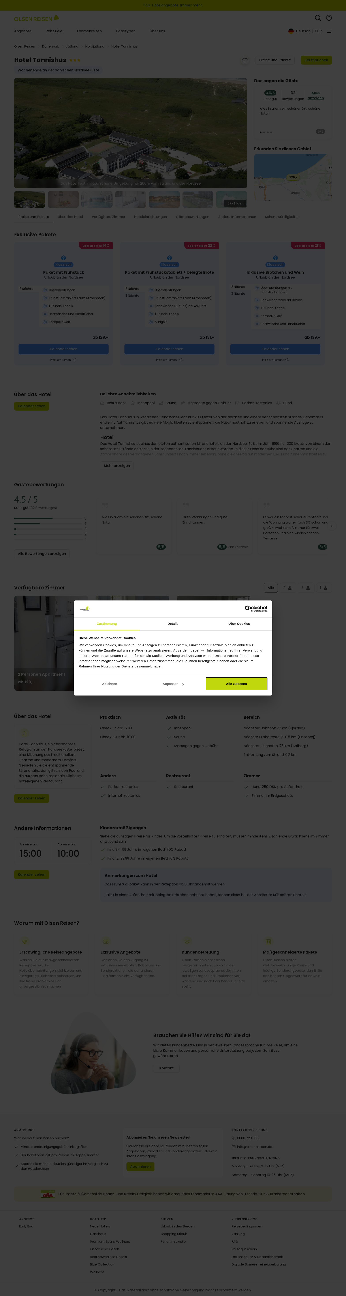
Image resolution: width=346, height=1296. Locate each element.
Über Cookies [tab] (239, 623)
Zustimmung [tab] (107, 623)
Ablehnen (109, 684)
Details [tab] (173, 623)
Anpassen (173, 684)
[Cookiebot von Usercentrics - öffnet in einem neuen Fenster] (248, 609)
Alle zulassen (236, 684)
